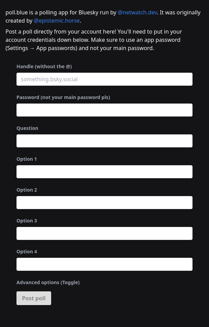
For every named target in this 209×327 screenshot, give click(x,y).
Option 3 (26, 220)
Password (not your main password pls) (63, 97)
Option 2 (26, 189)
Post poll (34, 298)
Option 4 (26, 251)
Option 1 (26, 159)
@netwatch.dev (137, 12)
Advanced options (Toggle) (48, 282)
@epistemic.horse (57, 20)
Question (27, 128)
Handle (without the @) (44, 66)
